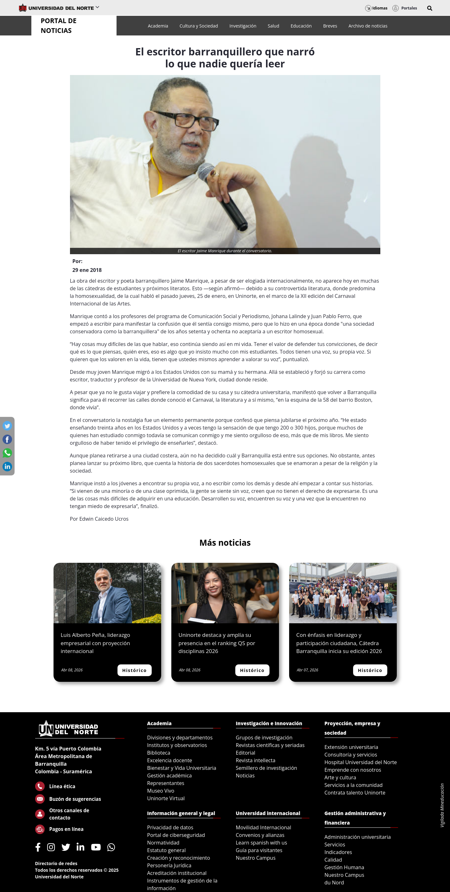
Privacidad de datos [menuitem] (170, 827)
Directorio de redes (56, 863)
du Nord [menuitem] (334, 882)
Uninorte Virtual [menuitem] (166, 798)
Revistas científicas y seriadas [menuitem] (270, 745)
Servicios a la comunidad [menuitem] (354, 785)
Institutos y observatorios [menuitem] (177, 745)
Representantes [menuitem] (165, 783)
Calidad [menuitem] (333, 859)
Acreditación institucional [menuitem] (177, 873)
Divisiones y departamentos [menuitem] (180, 737)
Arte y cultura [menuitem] (340, 777)
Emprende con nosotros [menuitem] (353, 769)
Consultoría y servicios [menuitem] (351, 754)
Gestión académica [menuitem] (169, 775)
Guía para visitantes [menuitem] (259, 850)
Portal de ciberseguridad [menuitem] (176, 835)
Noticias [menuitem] (245, 775)
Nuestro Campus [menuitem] (256, 857)
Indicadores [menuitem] (338, 852)
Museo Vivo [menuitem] (160, 790)
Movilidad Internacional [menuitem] (263, 827)
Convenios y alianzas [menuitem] (260, 835)
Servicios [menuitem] (335, 844)
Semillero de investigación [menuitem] (266, 767)
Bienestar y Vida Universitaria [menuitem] (181, 767)
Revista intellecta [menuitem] (256, 760)
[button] (429, 8)
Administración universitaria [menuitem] (358, 836)
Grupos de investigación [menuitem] (264, 737)
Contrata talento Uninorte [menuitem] (355, 792)
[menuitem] (158, 25)
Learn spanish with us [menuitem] (261, 842)
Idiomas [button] (376, 8)
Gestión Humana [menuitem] (344, 867)
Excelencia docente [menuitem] (169, 760)
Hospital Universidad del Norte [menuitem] (361, 762)
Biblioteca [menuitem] (158, 752)
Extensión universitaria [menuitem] (351, 747)
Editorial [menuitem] (246, 752)
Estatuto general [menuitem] (166, 850)
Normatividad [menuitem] (163, 842)
